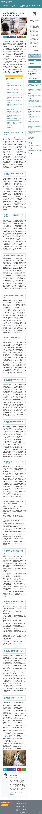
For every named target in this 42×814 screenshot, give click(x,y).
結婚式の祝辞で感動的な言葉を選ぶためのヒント (14, 105)
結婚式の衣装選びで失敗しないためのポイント (14, 86)
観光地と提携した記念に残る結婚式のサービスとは (14, 115)
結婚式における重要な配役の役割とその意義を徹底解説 (14, 108)
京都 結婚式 (12, 794)
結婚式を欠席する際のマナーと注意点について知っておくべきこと (14, 119)
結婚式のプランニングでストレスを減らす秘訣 (14, 126)
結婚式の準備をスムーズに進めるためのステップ (5, 5)
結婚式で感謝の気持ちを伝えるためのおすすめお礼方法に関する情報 (14, 112)
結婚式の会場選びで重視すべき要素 (14, 95)
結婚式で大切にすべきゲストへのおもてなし (14, 82)
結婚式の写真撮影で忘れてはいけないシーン (14, 98)
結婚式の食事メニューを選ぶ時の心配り (13, 5)
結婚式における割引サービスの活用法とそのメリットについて (14, 123)
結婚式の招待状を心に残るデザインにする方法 (14, 101)
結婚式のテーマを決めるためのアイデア (14, 89)
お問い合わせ (27, 5)
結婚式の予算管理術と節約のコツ (13, 92)
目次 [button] (14, 75)
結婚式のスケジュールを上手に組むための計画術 (21, 5)
